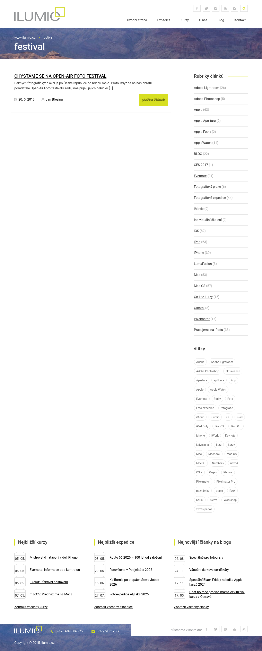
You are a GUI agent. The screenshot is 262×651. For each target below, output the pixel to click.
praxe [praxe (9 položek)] (219, 490)
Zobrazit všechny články (191, 607)
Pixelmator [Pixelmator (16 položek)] (203, 481)
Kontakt (240, 20)
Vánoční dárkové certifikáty (209, 570)
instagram (215, 8)
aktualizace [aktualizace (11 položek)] (233, 371)
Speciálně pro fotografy (206, 557)
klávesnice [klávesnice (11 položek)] (203, 444)
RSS (234, 8)
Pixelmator (202, 319)
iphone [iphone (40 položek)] (200, 435)
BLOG (198, 154)
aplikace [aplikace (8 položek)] (219, 380)
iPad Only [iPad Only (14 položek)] (202, 426)
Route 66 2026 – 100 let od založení (136, 557)
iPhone (199, 253)
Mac (197, 275)
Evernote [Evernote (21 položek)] (201, 398)
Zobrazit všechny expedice (113, 607)
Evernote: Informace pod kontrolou (55, 570)
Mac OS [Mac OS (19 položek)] (232, 454)
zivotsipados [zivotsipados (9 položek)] (204, 509)
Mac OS (200, 286)
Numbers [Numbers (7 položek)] (218, 463)
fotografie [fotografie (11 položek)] (227, 408)
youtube (225, 8)
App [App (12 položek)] (233, 380)
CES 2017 (201, 165)
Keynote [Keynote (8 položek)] (230, 435)
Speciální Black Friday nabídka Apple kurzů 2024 (216, 582)
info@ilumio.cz (108, 631)
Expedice (163, 20)
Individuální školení (208, 220)
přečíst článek (153, 100)
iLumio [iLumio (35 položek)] (215, 417)
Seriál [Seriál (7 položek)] (199, 500)
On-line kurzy (203, 297)
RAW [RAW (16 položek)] (232, 490)
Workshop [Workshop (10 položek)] (230, 500)
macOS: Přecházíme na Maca (51, 594)
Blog (221, 20)
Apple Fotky (202, 132)
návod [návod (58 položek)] (234, 463)
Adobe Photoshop (207, 99)
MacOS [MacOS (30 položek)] (201, 463)
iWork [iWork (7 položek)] (215, 435)
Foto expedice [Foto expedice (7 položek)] (205, 408)
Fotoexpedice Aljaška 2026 (129, 594)
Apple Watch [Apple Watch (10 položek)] (218, 389)
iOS (196, 231)
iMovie (199, 209)
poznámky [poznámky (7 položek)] (202, 490)
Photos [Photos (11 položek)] (228, 472)
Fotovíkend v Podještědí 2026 (131, 570)
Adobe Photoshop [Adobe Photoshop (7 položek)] (207, 371)
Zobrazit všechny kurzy (30, 607)
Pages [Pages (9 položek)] (213, 472)
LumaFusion (203, 264)
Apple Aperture (205, 121)
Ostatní (199, 308)
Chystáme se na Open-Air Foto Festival (60, 76)
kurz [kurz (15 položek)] (219, 444)
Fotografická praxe (207, 187)
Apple (198, 110)
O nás (203, 20)
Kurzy (185, 20)
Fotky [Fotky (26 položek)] (217, 398)
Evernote (200, 176)
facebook (197, 8)
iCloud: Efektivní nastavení (49, 582)
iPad (197, 242)
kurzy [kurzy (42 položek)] (231, 444)
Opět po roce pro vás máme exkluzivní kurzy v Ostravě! (217, 594)
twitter (206, 8)
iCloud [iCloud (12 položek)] (200, 417)
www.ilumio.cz (25, 37)
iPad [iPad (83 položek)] (240, 417)
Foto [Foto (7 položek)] (230, 398)
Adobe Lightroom (206, 88)
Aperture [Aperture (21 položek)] (201, 380)
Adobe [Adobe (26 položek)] (200, 362)
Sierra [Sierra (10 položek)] (213, 500)
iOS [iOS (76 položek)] (228, 417)
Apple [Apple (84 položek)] (200, 389)
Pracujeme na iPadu (208, 330)
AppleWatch (203, 143)
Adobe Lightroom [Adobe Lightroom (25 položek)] (222, 362)
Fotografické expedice (210, 198)
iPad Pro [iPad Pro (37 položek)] (236, 426)
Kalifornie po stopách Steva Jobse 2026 (134, 582)
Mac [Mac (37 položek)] (199, 454)
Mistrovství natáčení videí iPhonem (55, 557)
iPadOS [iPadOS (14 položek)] (219, 426)
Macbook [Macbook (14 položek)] (214, 454)
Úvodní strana (137, 20)
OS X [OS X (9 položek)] (199, 472)
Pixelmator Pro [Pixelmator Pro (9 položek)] (225, 481)
